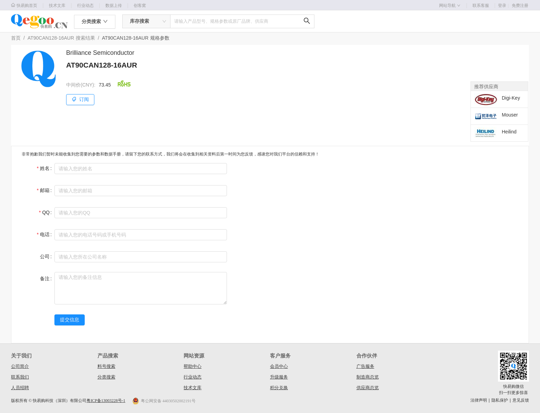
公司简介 (20, 366)
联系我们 (20, 377)
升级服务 (279, 377)
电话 (45, 234)
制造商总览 (367, 377)
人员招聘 (20, 387)
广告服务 (365, 366)
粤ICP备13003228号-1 (105, 400)
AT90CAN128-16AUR (51, 38)
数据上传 (113, 5)
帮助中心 (192, 366)
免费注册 (520, 5)
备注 (45, 278)
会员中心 (279, 366)
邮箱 (45, 190)
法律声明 (478, 400)
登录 (504, 5)
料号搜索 (106, 366)
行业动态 (85, 5)
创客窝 (140, 5)
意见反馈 (520, 400)
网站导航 (449, 5)
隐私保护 (499, 400)
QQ (46, 212)
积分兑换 (279, 387)
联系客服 (481, 5)
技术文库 (57, 5)
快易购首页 (24, 5)
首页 (16, 38)
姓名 (45, 168)
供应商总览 (367, 387)
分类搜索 (106, 377)
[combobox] (146, 21)
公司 (45, 256)
